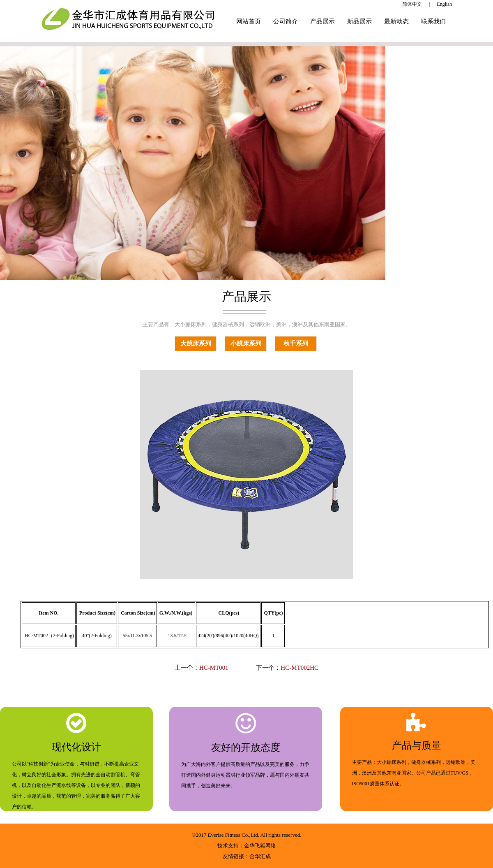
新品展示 (359, 21)
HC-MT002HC (299, 667)
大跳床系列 (195, 343)
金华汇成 (260, 856)
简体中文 (412, 4)
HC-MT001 (213, 667)
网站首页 (248, 21)
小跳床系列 (245, 343)
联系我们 (433, 21)
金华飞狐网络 (260, 845)
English (444, 4)
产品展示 (322, 21)
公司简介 (285, 21)
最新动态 (396, 21)
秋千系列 (295, 343)
